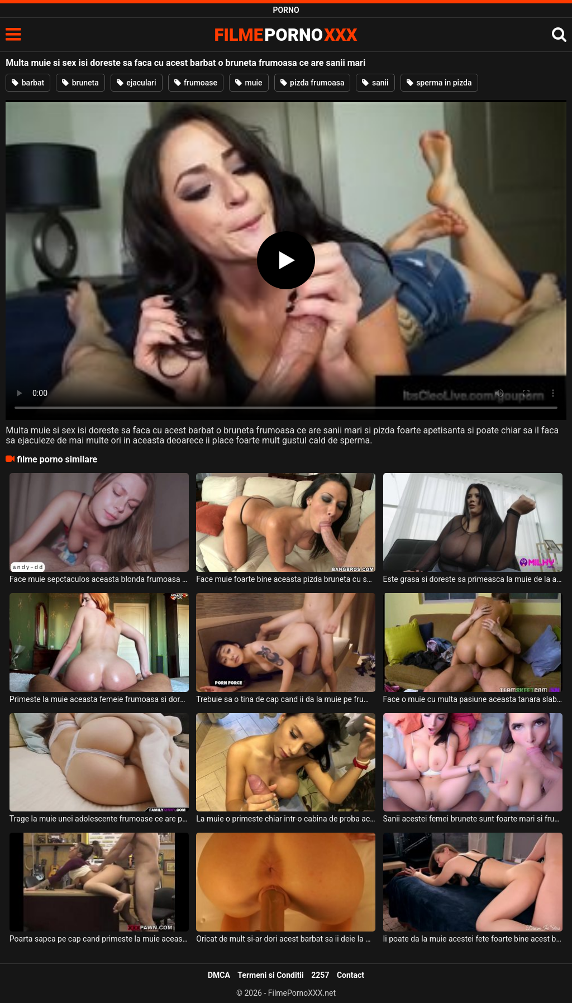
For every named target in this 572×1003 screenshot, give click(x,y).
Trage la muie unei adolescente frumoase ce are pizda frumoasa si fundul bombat (99, 818)
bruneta (80, 82)
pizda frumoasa (312, 82)
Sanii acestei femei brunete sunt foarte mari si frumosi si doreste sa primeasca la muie (473, 818)
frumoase (196, 82)
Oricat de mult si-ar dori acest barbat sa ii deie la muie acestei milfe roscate (285, 938)
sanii (375, 82)
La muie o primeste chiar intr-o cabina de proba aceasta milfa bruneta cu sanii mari (285, 818)
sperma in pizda (439, 82)
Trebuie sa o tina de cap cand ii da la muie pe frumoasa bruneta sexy (285, 699)
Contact (350, 975)
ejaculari (136, 82)
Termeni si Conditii (270, 975)
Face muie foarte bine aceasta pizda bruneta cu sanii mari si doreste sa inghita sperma (285, 579)
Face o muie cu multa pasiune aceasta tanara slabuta (473, 699)
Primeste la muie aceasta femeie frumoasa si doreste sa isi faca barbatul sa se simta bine (99, 699)
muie (249, 82)
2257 (320, 975)
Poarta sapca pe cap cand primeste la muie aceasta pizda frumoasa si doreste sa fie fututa (99, 938)
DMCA (219, 975)
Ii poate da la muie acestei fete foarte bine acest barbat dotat (473, 938)
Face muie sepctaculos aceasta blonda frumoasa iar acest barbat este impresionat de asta (99, 579)
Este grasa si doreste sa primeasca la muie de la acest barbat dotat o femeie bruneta (473, 579)
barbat (28, 82)
